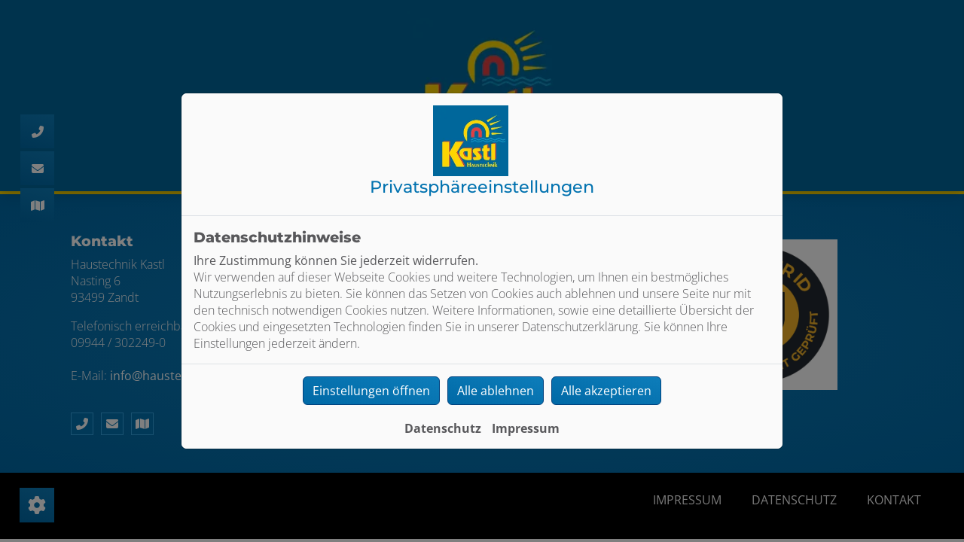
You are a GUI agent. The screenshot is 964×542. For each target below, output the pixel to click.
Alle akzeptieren (606, 390)
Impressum (526, 428)
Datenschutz (442, 428)
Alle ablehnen (495, 390)
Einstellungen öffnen (371, 390)
